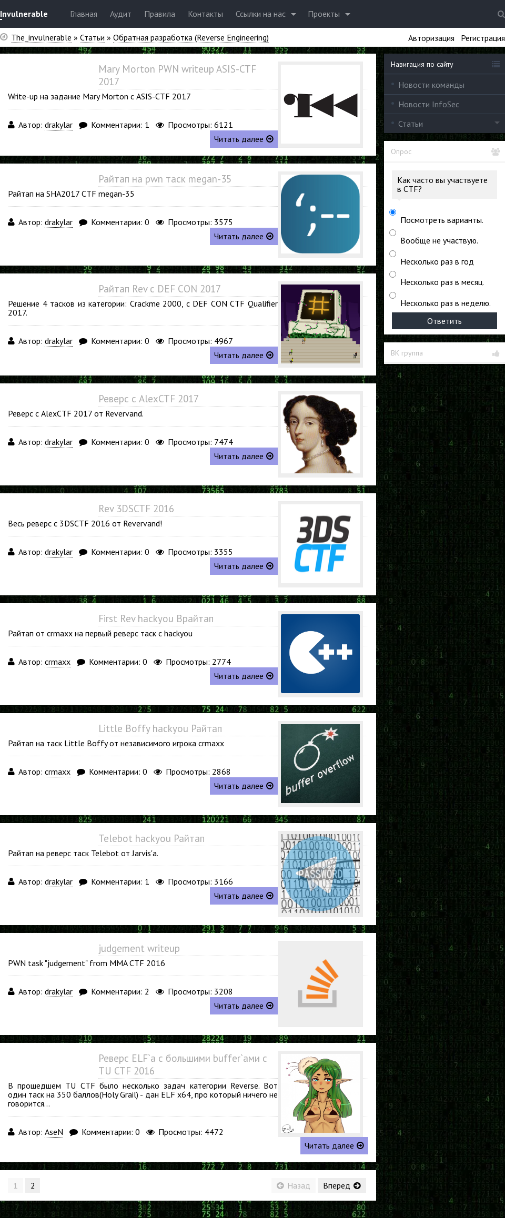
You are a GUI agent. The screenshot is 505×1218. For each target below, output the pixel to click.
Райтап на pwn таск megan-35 (164, 178)
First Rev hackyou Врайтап (156, 618)
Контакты (205, 13)
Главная (83, 13)
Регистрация (483, 38)
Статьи (410, 123)
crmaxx (57, 661)
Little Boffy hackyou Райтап (160, 728)
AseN (54, 1131)
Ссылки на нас (261, 13)
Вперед (342, 1185)
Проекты (324, 13)
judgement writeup (139, 948)
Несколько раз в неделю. (445, 303)
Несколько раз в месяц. (442, 282)
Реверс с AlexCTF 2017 (148, 398)
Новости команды (431, 84)
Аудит (121, 13)
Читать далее (244, 139)
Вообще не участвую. (439, 240)
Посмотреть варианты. (441, 220)
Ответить (444, 321)
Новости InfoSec (428, 104)
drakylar (59, 124)
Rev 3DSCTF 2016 (136, 508)
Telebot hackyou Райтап (151, 838)
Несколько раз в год (437, 261)
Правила (159, 13)
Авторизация (431, 38)
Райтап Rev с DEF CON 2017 (159, 288)
